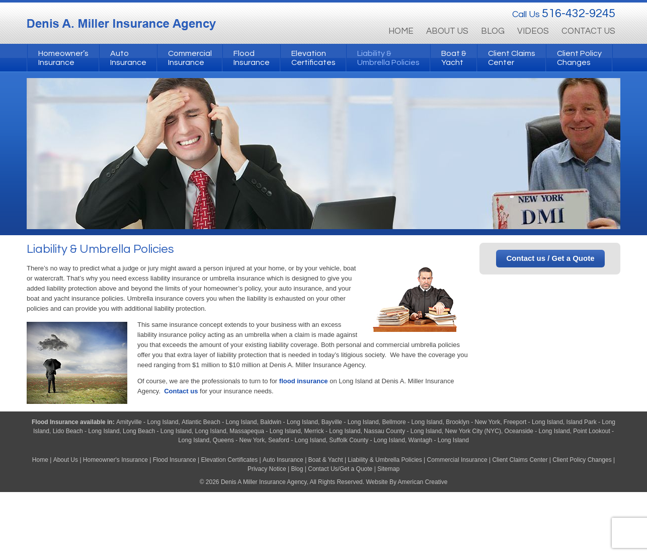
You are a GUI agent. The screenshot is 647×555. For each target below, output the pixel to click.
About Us (65, 459)
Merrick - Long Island (332, 431)
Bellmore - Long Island (412, 422)
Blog (297, 468)
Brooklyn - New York (473, 422)
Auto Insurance (283, 459)
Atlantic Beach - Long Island (219, 422)
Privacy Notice (267, 468)
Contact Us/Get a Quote (340, 468)
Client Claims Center (519, 459)
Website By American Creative (406, 481)
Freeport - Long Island (533, 422)
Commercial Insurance (457, 459)
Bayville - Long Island (350, 422)
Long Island (210, 431)
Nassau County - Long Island (403, 431)
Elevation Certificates (229, 459)
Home (40, 459)
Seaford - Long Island (297, 440)
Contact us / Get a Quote (550, 258)
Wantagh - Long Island (439, 440)
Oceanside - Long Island (537, 431)
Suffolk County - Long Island (367, 440)
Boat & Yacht (325, 459)
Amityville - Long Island (147, 422)
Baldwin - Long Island (289, 422)
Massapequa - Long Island (264, 431)
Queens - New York (239, 440)
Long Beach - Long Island (157, 431)
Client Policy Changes (581, 459)
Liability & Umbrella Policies (385, 459)
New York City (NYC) (473, 431)
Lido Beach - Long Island (86, 431)
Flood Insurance (56, 422)
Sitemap (388, 468)
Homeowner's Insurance (116, 459)
